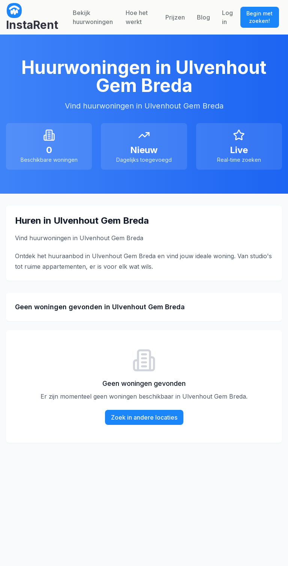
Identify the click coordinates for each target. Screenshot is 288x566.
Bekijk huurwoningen (93, 17)
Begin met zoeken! (259, 17)
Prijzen (175, 17)
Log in (227, 17)
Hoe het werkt (137, 17)
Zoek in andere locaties (144, 417)
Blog (203, 17)
